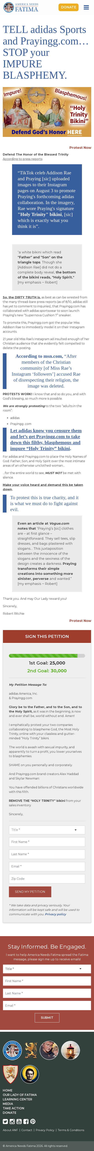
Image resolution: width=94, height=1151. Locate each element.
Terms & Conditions (71, 1130)
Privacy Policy (45, 1130)
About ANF (10, 1130)
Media (8, 1104)
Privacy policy (55, 914)
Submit (47, 1017)
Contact (26, 1130)
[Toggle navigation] (86, 7)
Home (7, 1090)
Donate (68, 7)
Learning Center (17, 1099)
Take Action (13, 1108)
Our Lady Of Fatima (20, 1095)
